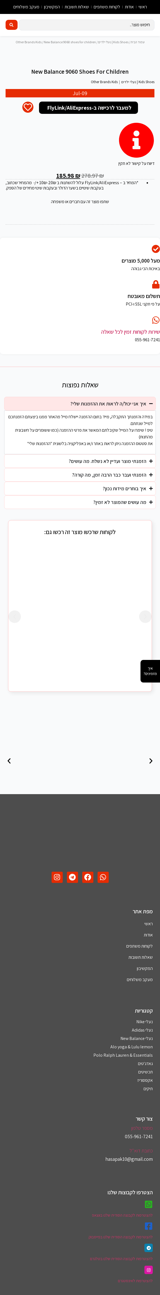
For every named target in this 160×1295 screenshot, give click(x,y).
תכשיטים (145, 1078)
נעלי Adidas (142, 1036)
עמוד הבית (138, 42)
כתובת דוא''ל (141, 1157)
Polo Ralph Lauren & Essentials (123, 1062)
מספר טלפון (142, 1134)
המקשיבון (52, 7)
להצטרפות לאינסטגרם (135, 1287)
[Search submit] (12, 25)
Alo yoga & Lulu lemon (131, 1053)
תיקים (148, 1095)
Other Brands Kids (29, 42)
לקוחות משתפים (107, 7)
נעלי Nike (144, 1028)
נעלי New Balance (136, 1045)
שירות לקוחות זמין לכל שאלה (130, 338)
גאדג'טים (145, 1070)
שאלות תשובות (77, 7)
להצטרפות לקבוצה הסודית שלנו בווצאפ (122, 1221)
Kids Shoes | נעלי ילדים (113, 42)
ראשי (143, 7)
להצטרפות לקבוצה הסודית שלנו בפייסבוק (121, 1243)
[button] (14, 623)
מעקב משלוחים (26, 7)
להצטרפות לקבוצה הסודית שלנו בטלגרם (121, 1265)
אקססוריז (145, 1087)
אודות (129, 7)
